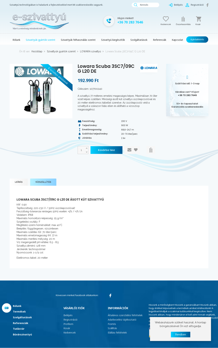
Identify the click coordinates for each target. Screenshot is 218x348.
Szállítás (112, 327)
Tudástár (18, 328)
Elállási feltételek (117, 331)
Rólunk (17, 306)
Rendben (180, 334)
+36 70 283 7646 (187, 95)
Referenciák (20, 323)
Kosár (66, 327)
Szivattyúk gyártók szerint (61, 51)
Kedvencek (69, 331)
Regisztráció (70, 319)
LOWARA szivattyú (90, 51)
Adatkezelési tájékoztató (121, 319)
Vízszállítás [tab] (43, 182)
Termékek (19, 311)
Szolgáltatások (22, 317)
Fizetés (111, 323)
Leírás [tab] (18, 182)
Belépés (67, 315)
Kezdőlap (37, 51)
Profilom (68, 323)
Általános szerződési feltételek (124, 315)
